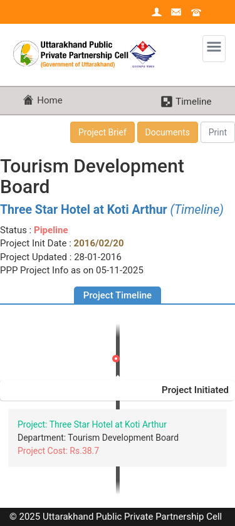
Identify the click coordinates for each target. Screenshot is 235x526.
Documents (167, 132)
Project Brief (102, 132)
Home (49, 100)
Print (218, 132)
